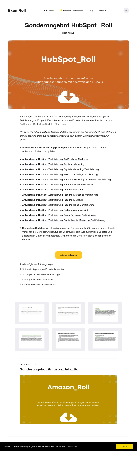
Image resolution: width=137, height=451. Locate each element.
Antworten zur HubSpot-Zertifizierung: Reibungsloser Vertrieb (55, 210)
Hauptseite (48, 10)
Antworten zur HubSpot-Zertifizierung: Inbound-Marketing (53, 189)
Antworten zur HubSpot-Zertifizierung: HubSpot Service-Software (57, 184)
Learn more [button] (72, 446)
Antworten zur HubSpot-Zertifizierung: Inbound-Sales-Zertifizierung (58, 205)
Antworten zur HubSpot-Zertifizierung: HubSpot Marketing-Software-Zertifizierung (66, 179)
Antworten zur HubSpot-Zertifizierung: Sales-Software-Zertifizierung (59, 215)
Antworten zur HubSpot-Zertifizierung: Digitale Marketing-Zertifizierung (60, 169)
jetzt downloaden (68, 255)
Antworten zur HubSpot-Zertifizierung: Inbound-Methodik (52, 200)
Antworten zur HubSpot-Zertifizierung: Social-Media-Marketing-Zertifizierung (63, 220)
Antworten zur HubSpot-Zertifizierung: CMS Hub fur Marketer (55, 159)
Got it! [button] (124, 446)
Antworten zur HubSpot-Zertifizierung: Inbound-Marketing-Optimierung (60, 194)
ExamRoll (17, 10)
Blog (91, 10)
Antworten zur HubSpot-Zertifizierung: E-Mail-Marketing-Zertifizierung (60, 174)
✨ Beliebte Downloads (71, 10)
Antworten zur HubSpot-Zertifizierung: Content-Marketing (53, 164)
